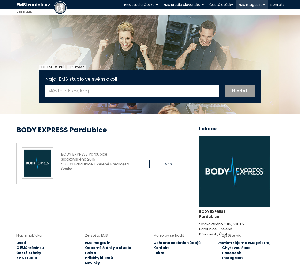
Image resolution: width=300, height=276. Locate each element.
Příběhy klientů (99, 257)
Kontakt (277, 4)
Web (168, 163)
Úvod (21, 242)
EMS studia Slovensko (184, 4)
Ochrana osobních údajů (177, 242)
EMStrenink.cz (33, 4)
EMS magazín (252, 4)
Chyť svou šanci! (237, 247)
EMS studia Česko (141, 4)
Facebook (231, 252)
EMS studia (26, 257)
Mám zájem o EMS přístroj (246, 242)
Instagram (232, 257)
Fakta (90, 252)
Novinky (92, 263)
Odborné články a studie (108, 247)
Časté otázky (221, 4)
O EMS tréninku (30, 247)
